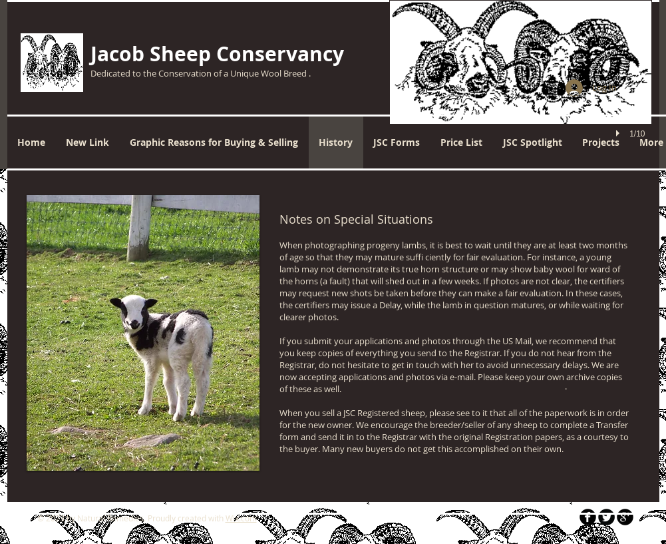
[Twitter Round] (606, 517)
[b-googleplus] (625, 517)
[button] (520, 85)
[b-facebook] (588, 517)
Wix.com (241, 518)
